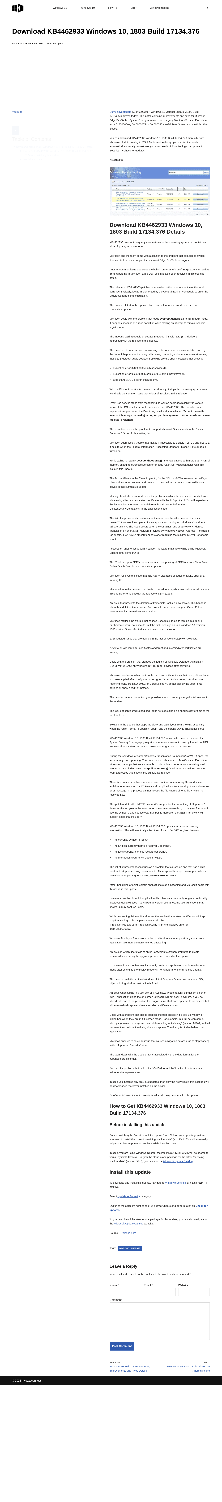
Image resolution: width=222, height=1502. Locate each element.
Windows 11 (58, 7)
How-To (112, 7)
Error (134, 7)
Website (183, 1395)
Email (148, 1395)
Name (114, 1395)
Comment (116, 1411)
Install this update (33, 152)
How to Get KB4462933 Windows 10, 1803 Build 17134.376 (59, 143)
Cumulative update (121, 112)
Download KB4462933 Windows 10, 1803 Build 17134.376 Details (57, 139)
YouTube (17, 112)
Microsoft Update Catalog (144, 1332)
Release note (129, 1342)
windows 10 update (131, 1358)
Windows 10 (87, 7)
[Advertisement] (105, 75)
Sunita (19, 43)
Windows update (161, 7)
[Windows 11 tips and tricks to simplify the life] (18, 8)
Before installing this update (45, 147)
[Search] (207, 8)
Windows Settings (180, 1288)
